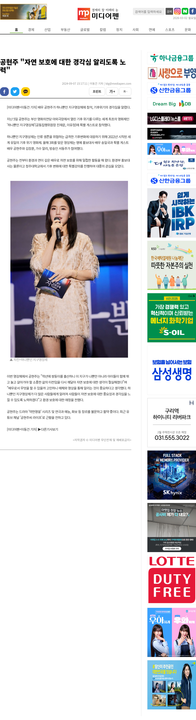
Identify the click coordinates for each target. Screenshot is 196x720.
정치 (119, 29)
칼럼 (103, 29)
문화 (188, 29)
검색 (169, 11)
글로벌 (85, 29)
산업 (47, 29)
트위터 (15, 91)
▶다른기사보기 (48, 429)
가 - (125, 91)
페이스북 (4, 91)
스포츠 (170, 29)
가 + (112, 91)
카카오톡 (25, 91)
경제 (31, 29)
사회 (135, 29)
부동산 (65, 29)
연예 (152, 29)
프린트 (97, 91)
